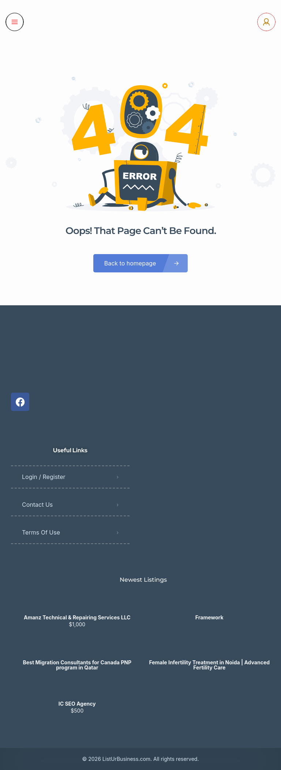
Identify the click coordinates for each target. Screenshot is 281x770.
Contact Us (37, 504)
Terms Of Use (41, 532)
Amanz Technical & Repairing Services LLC (77, 617)
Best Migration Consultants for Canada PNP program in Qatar (77, 665)
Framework (209, 617)
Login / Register (43, 476)
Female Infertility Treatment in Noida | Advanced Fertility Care (209, 665)
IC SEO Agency (77, 703)
